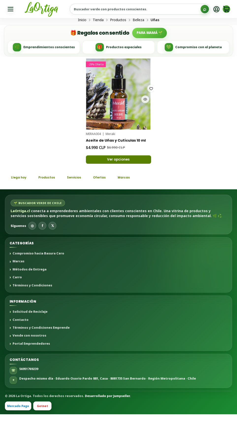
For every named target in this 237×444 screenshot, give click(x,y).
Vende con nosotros (29, 365)
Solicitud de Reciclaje (30, 341)
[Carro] (225, 9)
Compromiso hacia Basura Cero (38, 283)
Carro (17, 307)
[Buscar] (201, 9)
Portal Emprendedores (31, 373)
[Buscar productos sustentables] (138, 9)
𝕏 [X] (52, 255)
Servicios (84, 206)
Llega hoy (20, 206)
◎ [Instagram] (32, 255)
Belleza (138, 38)
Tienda (98, 38)
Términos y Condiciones (32, 315)
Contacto (21, 349)
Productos (118, 38)
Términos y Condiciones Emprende (41, 357)
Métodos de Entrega (30, 299)
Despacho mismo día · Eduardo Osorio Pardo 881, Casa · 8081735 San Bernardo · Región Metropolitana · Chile (107, 408)
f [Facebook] (42, 255)
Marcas (141, 206)
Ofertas (113, 206)
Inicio (82, 38)
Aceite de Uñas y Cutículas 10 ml (116, 162)
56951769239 (28, 398)
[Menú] (11, 9)
